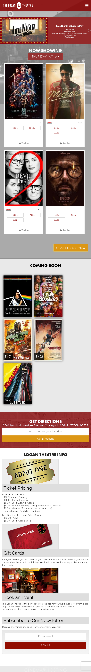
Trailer (24, 143)
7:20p (73, 215)
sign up (45, 645)
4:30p (15, 215)
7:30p (32, 215)
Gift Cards (14, 553)
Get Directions (45, 438)
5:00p (15, 128)
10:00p (32, 128)
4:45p (56, 215)
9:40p (56, 220)
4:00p (56, 128)
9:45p (15, 220)
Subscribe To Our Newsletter (33, 620)
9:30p (56, 133)
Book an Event (19, 597)
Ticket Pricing (18, 488)
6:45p (73, 128)
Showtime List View (71, 247)
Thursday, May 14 (45, 56)
